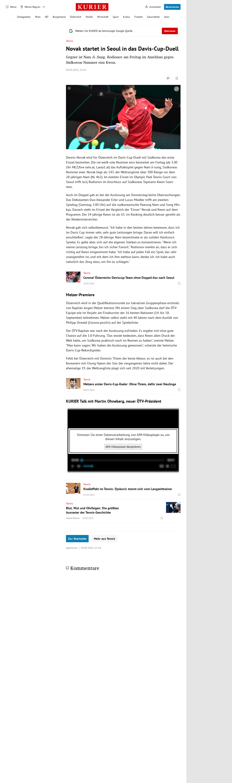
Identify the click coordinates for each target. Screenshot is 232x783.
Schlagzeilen (24, 16)
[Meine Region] (30, 7)
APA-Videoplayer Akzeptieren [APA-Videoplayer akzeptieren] (123, 446)
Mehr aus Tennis (104, 538)
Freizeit (138, 16)
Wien (38, 16)
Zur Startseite (77, 538)
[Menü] (11, 7)
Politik (89, 16)
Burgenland (59, 16)
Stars (166, 16)
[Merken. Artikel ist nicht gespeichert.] (177, 78)
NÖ (46, 16)
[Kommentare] (168, 78)
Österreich (75, 16)
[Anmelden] (153, 7)
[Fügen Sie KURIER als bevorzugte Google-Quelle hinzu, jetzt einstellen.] (123, 31)
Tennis (69, 41)
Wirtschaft (102, 16)
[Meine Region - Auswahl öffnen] (43, 6)
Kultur (126, 16)
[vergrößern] (176, 88)
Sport (116, 16)
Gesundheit (153, 16)
